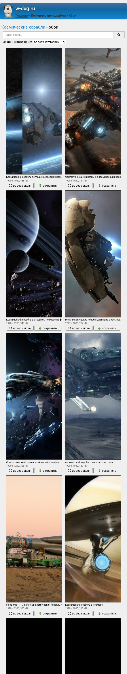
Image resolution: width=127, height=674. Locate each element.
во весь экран (20, 185)
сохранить (48, 185)
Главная (21, 15)
